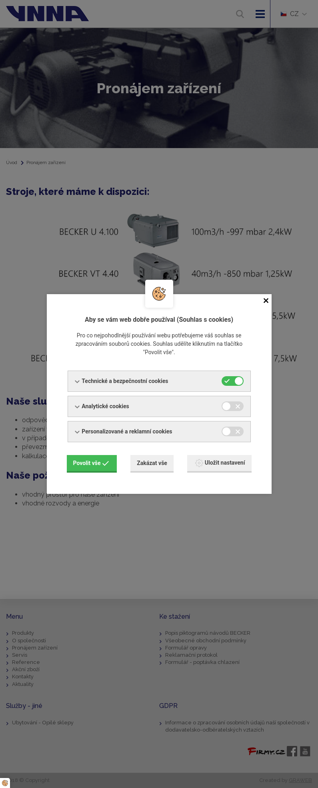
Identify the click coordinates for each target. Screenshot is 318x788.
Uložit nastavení (220, 463)
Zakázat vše (152, 462)
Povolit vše (91, 462)
